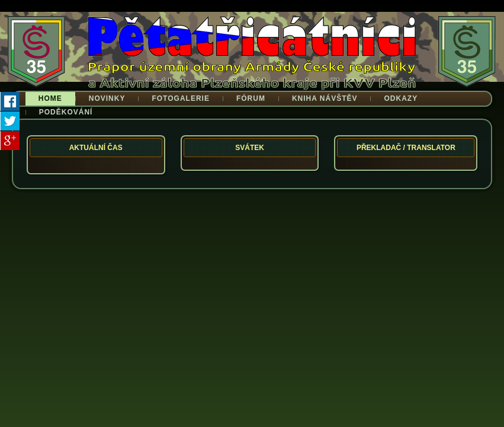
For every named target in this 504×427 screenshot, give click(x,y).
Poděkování (66, 112)
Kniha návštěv (325, 98)
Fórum (250, 98)
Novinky (107, 98)
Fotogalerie (180, 98)
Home (50, 98)
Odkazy (401, 98)
